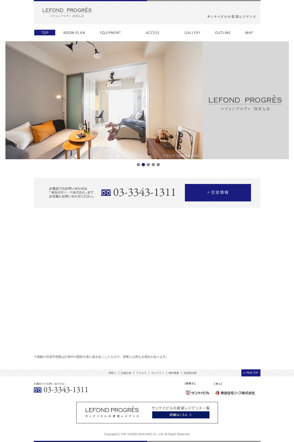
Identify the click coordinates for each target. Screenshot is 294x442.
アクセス (141, 372)
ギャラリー (157, 372)
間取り (112, 372)
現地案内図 (190, 372)
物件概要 (174, 372)
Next (282, 159)
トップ (100, 372)
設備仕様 (126, 372)
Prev (11, 159)
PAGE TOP (252, 372)
